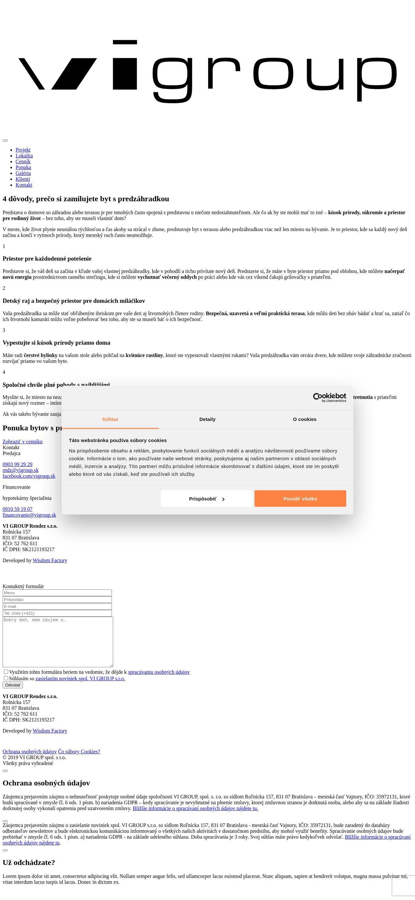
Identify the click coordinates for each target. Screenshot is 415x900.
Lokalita (24, 155)
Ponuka (23, 167)
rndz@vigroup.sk (21, 470)
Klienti (23, 179)
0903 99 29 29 (17, 464)
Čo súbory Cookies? (79, 761)
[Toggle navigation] (5, 141)
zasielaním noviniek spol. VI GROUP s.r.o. (80, 688)
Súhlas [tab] (110, 419)
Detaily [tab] (207, 419)
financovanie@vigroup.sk (29, 515)
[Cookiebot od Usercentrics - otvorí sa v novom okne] (318, 398)
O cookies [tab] (305, 419)
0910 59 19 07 (17, 509)
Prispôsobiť (206, 498)
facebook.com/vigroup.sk (29, 476)
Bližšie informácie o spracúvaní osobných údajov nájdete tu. (195, 818)
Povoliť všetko (300, 498)
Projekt (23, 150)
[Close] (5, 781)
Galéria (23, 173)
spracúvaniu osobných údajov (159, 681)
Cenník (23, 161)
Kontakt (24, 185)
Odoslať (12, 694)
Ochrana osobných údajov (30, 761)
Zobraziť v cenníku (22, 441)
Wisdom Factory (50, 560)
